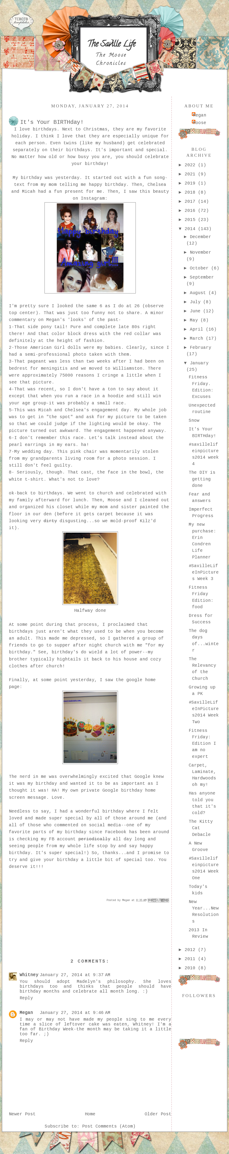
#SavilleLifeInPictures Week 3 (204, 573)
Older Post (158, 1114)
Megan (26, 1012)
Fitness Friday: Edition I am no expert (202, 743)
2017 (191, 201)
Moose (199, 122)
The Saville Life (111, 44)
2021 (191, 174)
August (199, 293)
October (200, 268)
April (198, 329)
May (195, 320)
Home (90, 1114)
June (196, 311)
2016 (191, 210)
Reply (26, 998)
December (200, 237)
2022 (191, 165)
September (202, 277)
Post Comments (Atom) (109, 1126)
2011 (191, 959)
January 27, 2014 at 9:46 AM (75, 1012)
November (200, 252)
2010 (191, 968)
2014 (191, 229)
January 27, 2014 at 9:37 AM (75, 975)
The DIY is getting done (202, 479)
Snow (194, 420)
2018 (191, 192)
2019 (191, 183)
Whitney (29, 975)
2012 (191, 949)
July (196, 302)
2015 (191, 219)
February (200, 347)
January (199, 363)
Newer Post (22, 1114)
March (198, 338)
